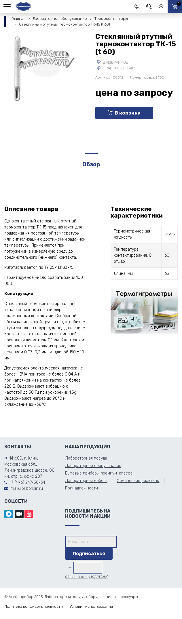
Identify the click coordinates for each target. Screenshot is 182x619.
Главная (18, 18)
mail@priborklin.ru (26, 488)
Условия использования (91, 606)
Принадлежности (81, 488)
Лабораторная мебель (86, 480)
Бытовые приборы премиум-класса (98, 473)
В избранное (112, 62)
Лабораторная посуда (86, 458)
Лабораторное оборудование (60, 18)
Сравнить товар (115, 68)
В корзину (124, 113)
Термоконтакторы (111, 18)
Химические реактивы (138, 480)
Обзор (91, 164)
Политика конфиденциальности (33, 606)
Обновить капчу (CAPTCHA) (86, 577)
